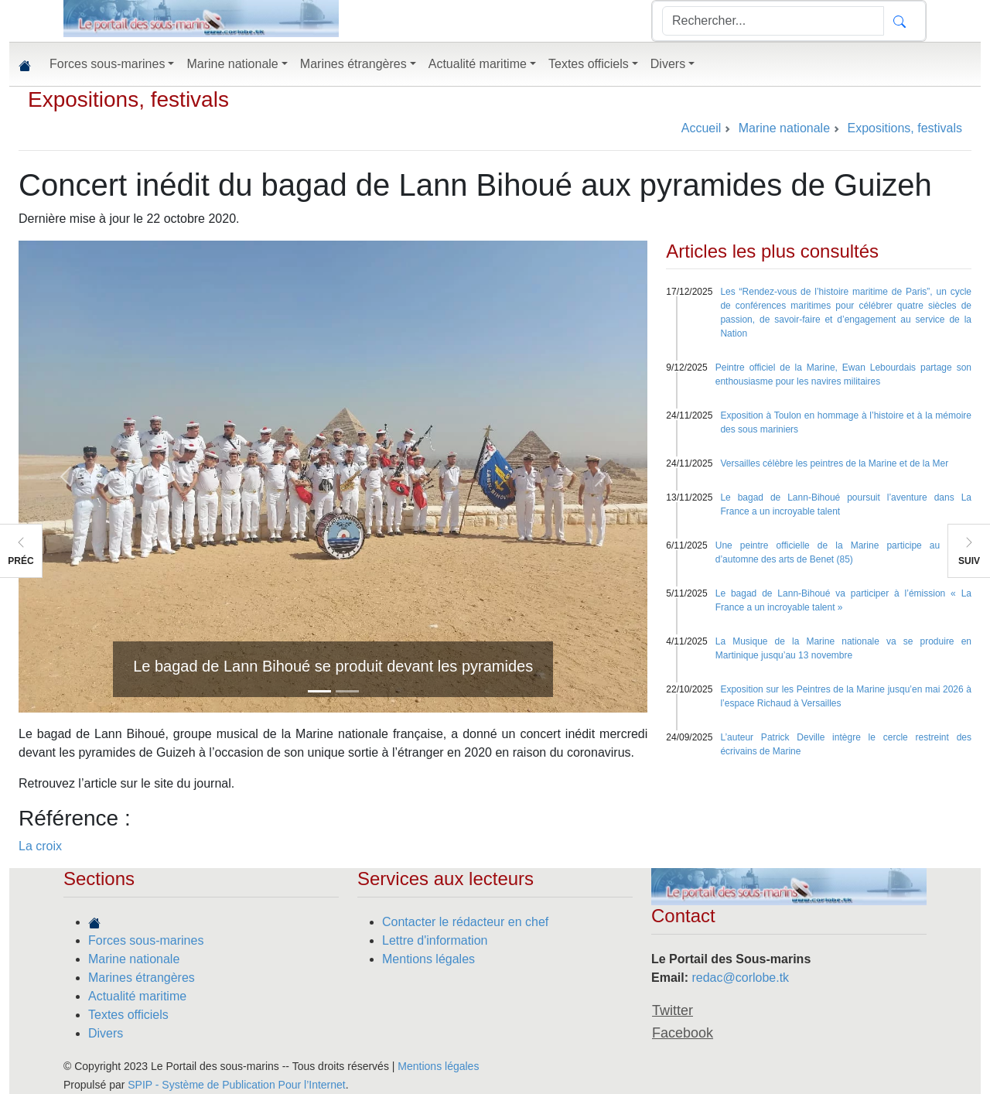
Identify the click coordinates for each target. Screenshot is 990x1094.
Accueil (701, 128)
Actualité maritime (137, 996)
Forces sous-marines (145, 940)
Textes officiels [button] (588, 63)
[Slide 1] (319, 691)
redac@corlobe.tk (740, 977)
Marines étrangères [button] (353, 63)
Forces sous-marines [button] (107, 63)
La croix (40, 846)
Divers (105, 1033)
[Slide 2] (347, 691)
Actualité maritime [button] (477, 63)
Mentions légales (428, 959)
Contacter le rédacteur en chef (465, 921)
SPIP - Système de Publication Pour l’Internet (236, 1085)
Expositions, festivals (128, 99)
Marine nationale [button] (232, 63)
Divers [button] (667, 63)
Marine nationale (133, 959)
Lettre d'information (434, 940)
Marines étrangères (141, 977)
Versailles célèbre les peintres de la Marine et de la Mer (834, 463)
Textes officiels (128, 1014)
